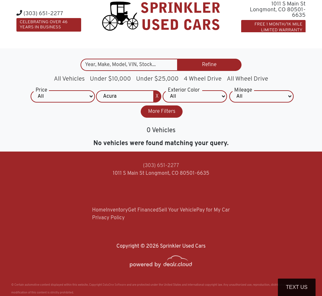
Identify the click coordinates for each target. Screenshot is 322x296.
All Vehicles (69, 79)
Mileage (243, 92)
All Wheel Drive (247, 79)
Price (41, 92)
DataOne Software (114, 285)
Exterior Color (184, 92)
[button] (224, 39)
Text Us (297, 287)
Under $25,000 (157, 79)
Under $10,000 (110, 79)
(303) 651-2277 (39, 13)
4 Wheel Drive (203, 79)
